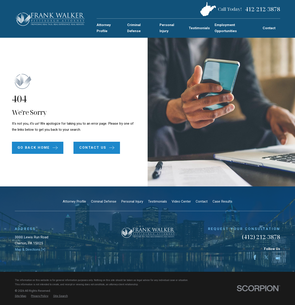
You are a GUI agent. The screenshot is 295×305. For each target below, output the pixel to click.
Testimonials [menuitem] (199, 28)
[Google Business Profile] (277, 257)
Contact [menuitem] (269, 28)
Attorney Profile (74, 201)
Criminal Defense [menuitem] (134, 28)
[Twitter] (266, 257)
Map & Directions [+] (30, 250)
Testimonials (157, 201)
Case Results (222, 201)
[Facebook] (255, 257)
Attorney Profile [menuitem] (104, 28)
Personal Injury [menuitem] (167, 28)
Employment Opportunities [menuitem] (226, 28)
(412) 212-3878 (261, 237)
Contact (202, 201)
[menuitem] (20, 296)
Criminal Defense (103, 201)
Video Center (181, 201)
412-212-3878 (262, 9)
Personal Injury (132, 201)
